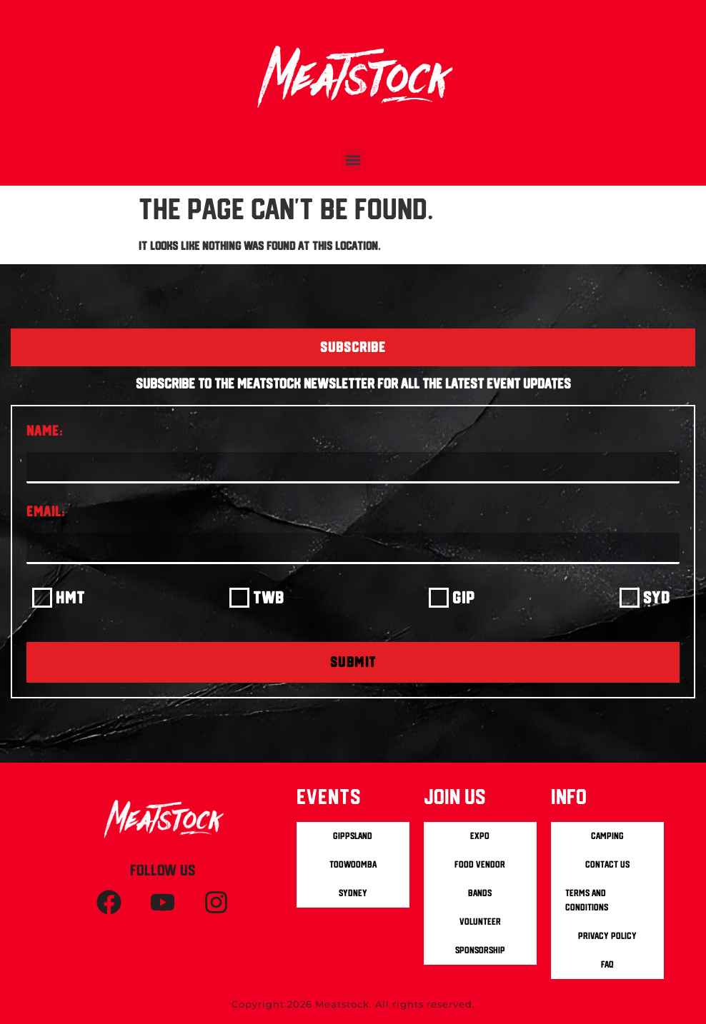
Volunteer (480, 921)
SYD (656, 597)
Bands (480, 893)
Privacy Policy (607, 935)
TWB (268, 597)
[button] (353, 159)
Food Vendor (479, 864)
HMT (70, 597)
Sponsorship (480, 950)
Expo (479, 835)
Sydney (353, 893)
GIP (463, 597)
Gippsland (352, 835)
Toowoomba (353, 864)
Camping (607, 835)
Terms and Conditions (586, 900)
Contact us (607, 864)
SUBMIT (353, 662)
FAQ (607, 964)
